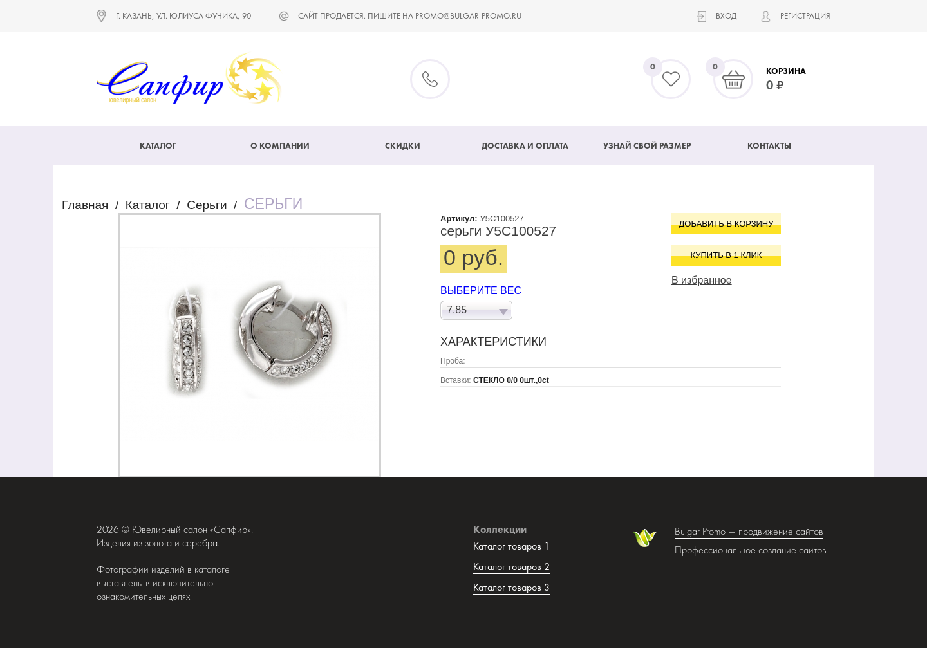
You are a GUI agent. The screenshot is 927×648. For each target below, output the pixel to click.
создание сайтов (792, 550)
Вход (726, 15)
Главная (85, 205)
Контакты (769, 145)
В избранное (701, 280)
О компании (280, 145)
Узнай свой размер (647, 145)
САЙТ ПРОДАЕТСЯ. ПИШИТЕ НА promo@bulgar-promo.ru (409, 15)
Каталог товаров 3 (511, 587)
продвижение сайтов (780, 531)
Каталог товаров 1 (511, 546)
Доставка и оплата (525, 145)
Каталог (158, 145)
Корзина (786, 71)
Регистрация (805, 15)
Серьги (207, 205)
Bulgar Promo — (706, 531)
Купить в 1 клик (726, 255)
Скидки (402, 145)
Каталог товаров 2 (511, 566)
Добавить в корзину (726, 223)
